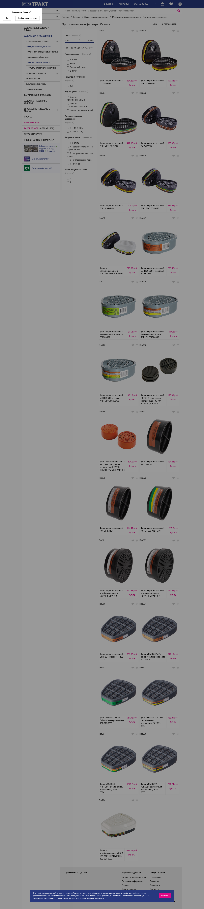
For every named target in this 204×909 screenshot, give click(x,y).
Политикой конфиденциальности (89, 898)
